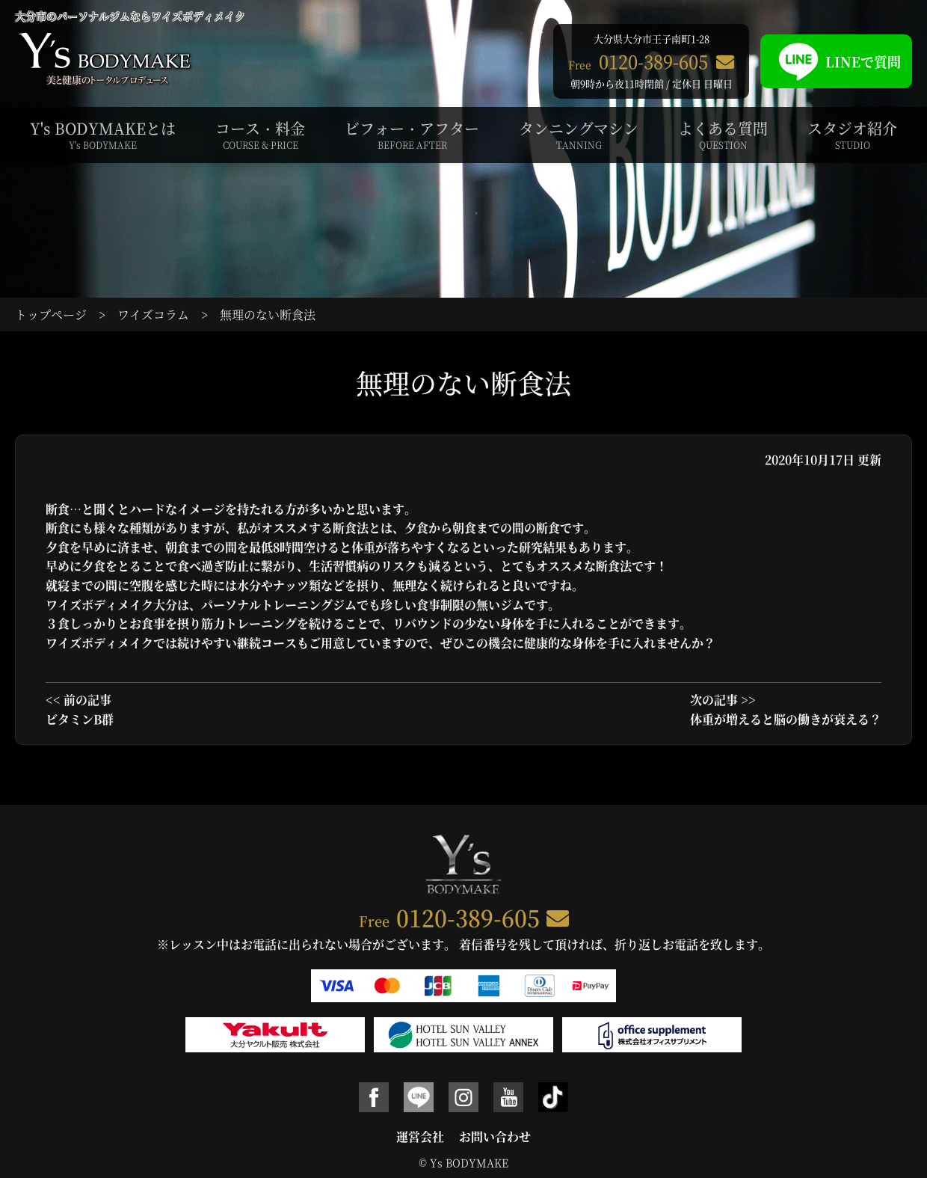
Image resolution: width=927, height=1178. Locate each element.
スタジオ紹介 (852, 134)
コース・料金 (260, 134)
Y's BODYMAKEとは (103, 134)
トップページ (51, 314)
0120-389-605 (468, 917)
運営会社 (420, 1136)
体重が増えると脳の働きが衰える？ (785, 719)
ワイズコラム (153, 314)
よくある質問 (723, 134)
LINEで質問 (836, 61)
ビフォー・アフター (412, 134)
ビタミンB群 (80, 719)
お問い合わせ (495, 1136)
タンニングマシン (578, 134)
